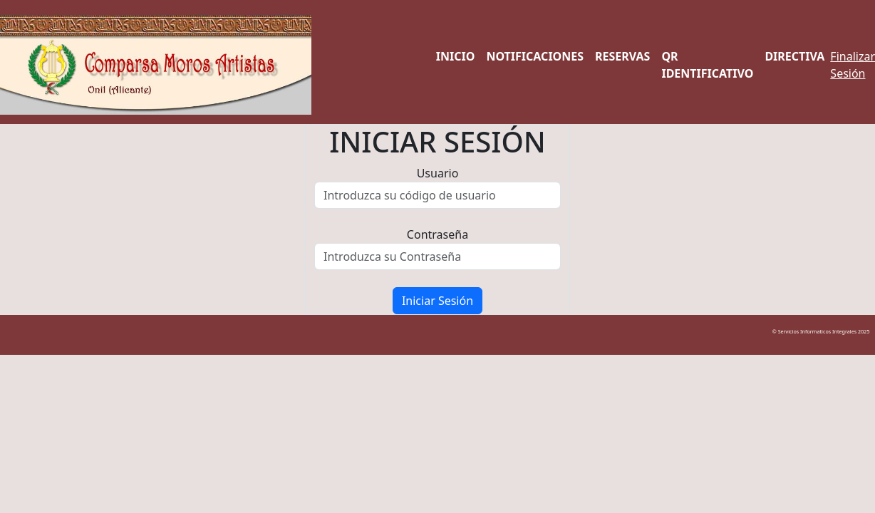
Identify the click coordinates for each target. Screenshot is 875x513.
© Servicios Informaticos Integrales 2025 (823, 331)
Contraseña (437, 234)
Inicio (455, 56)
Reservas (622, 56)
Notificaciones (535, 56)
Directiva (794, 56)
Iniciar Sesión (437, 301)
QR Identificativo (707, 64)
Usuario (438, 173)
